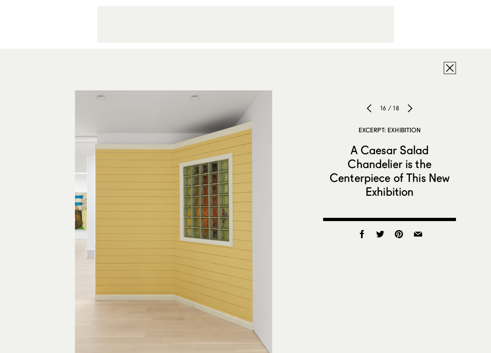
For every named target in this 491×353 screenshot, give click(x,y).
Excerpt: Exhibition (390, 130)
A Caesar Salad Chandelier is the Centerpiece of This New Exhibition (389, 170)
